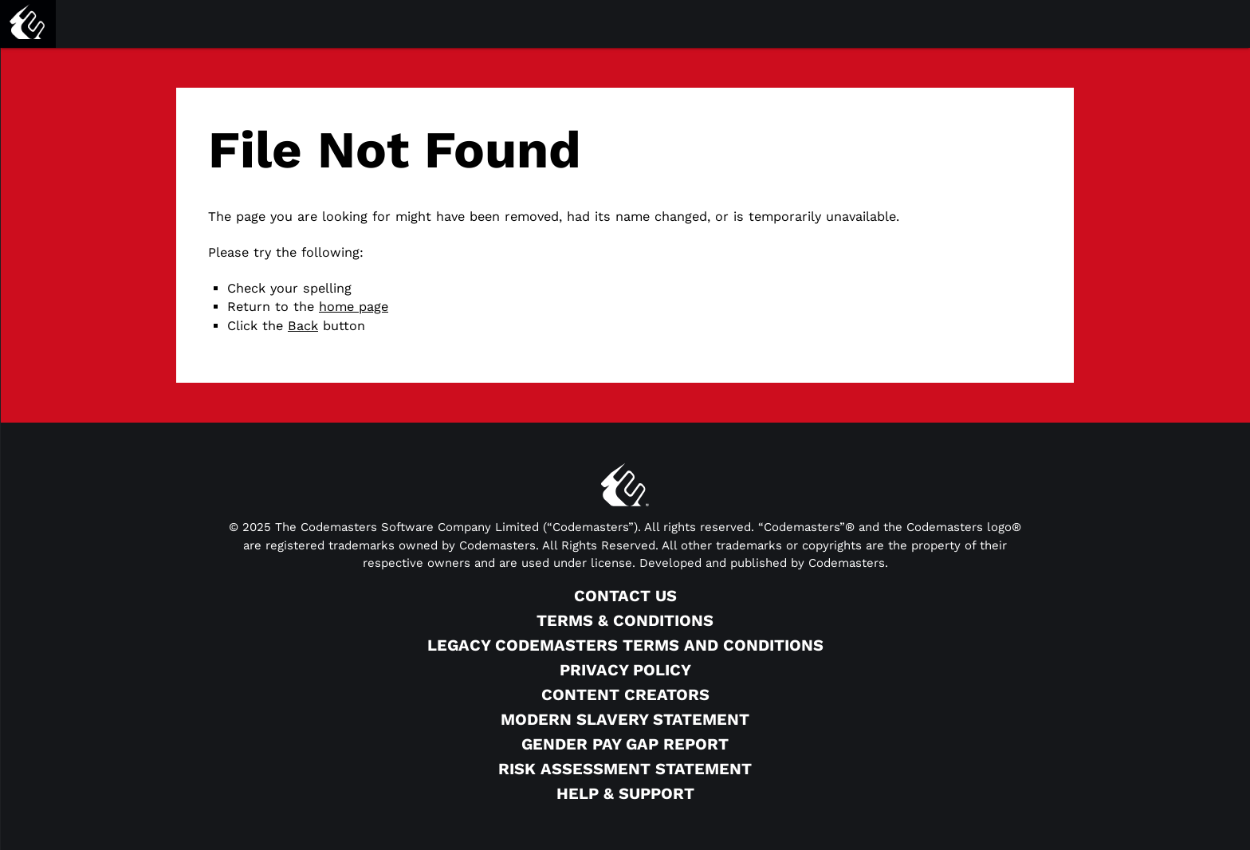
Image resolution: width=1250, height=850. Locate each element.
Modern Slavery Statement (625, 719)
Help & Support (625, 793)
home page (353, 306)
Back (303, 325)
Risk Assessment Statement (625, 768)
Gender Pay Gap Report (625, 744)
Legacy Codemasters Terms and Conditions (625, 645)
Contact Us (625, 595)
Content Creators (625, 694)
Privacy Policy (625, 669)
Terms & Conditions (625, 620)
